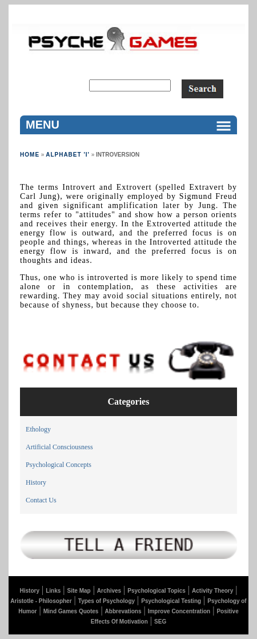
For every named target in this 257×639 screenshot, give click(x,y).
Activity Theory (212, 591)
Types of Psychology (106, 601)
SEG (160, 621)
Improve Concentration (179, 611)
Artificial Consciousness (59, 447)
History (36, 482)
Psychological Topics (156, 591)
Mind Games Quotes (71, 611)
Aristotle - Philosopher (40, 601)
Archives (109, 591)
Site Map (79, 591)
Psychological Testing (171, 601)
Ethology (38, 429)
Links (53, 591)
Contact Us (41, 500)
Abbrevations (123, 611)
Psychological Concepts (58, 465)
